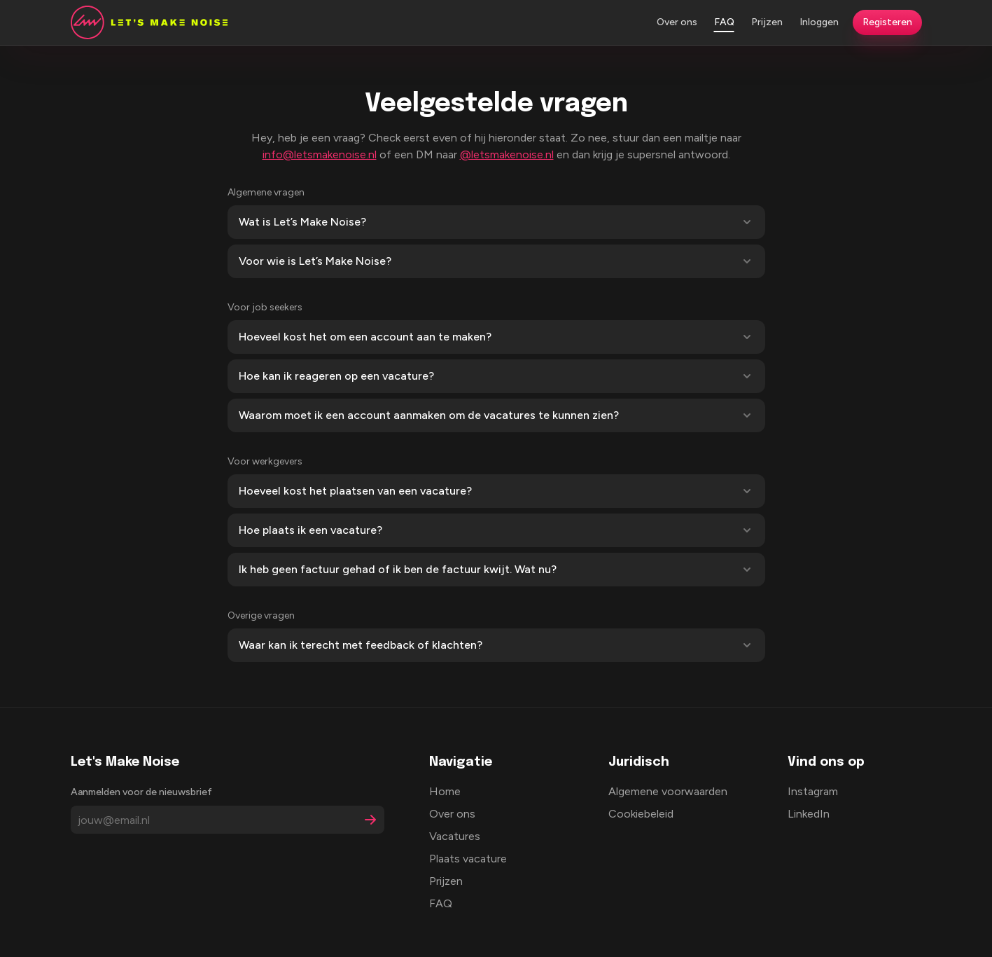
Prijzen (767, 22)
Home (445, 791)
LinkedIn (809, 813)
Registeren (887, 22)
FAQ (724, 22)
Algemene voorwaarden (667, 791)
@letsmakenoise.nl (507, 154)
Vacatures (454, 836)
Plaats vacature (468, 858)
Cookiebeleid (640, 813)
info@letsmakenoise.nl (320, 154)
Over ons (677, 22)
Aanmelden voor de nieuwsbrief (141, 792)
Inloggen (819, 22)
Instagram (813, 791)
